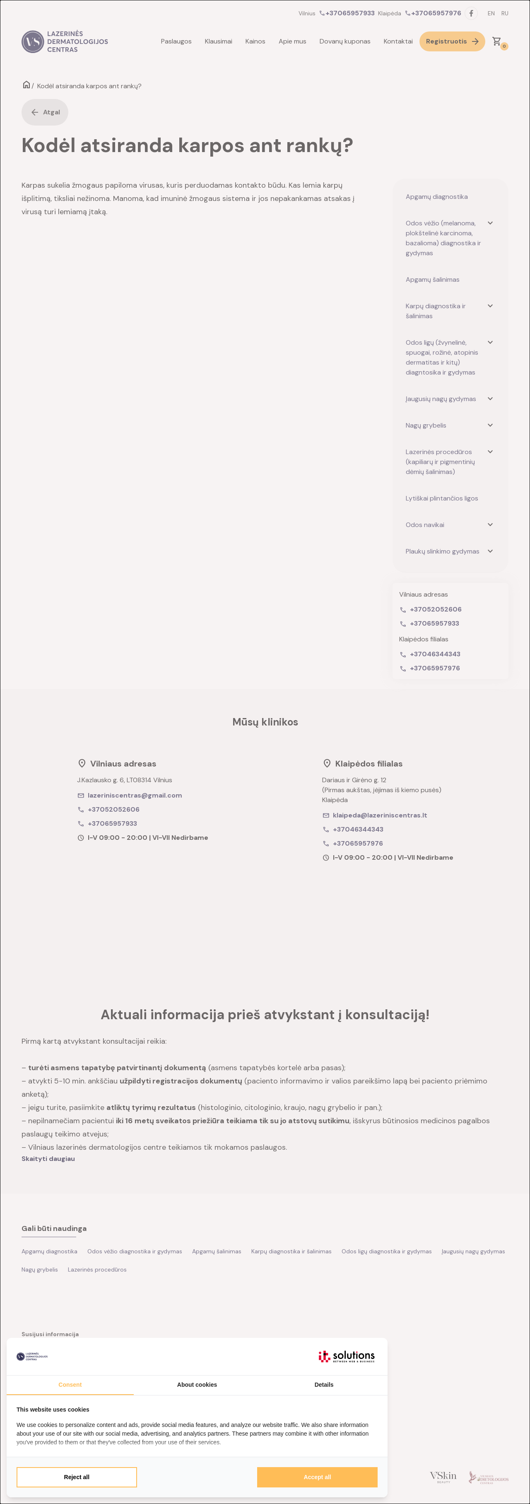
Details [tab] (324, 1384)
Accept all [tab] (317, 1477)
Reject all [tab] (76, 1477)
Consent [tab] (70, 1384)
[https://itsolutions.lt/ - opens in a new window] (347, 1356)
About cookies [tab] (197, 1384)
